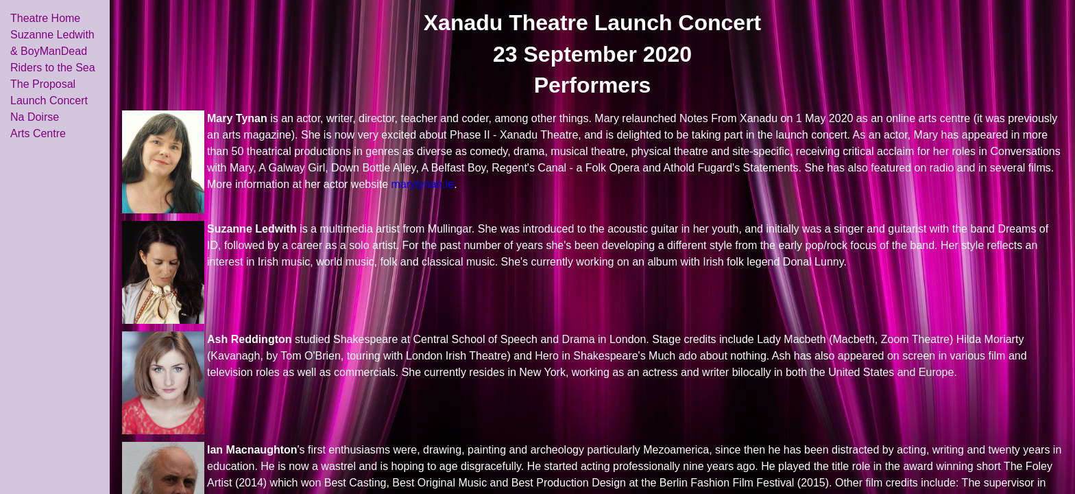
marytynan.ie (423, 184)
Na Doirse (34, 117)
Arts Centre (38, 133)
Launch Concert (49, 100)
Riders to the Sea (52, 67)
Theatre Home (45, 18)
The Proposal (42, 84)
